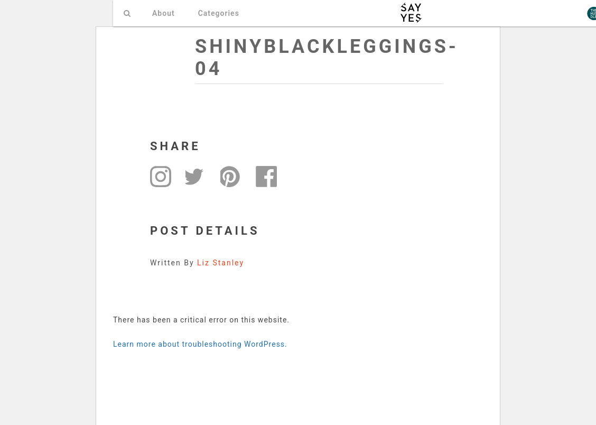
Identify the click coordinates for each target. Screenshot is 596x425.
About (163, 13)
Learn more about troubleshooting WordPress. (200, 344)
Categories (218, 13)
